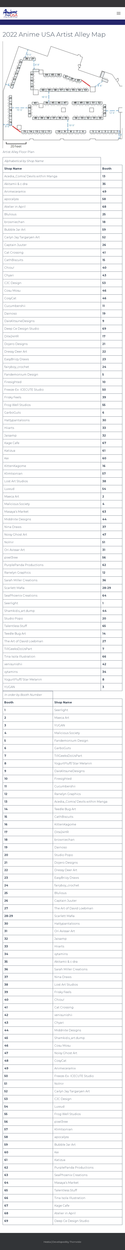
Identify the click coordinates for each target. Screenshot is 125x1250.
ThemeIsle (75, 1241)
